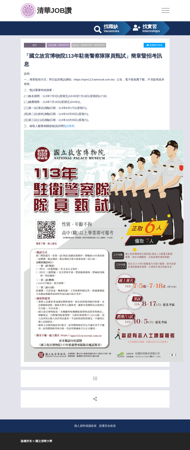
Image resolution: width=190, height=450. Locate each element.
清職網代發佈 (154, 45)
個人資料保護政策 (85, 425)
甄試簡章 (68, 126)
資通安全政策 (107, 425)
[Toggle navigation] (166, 10)
